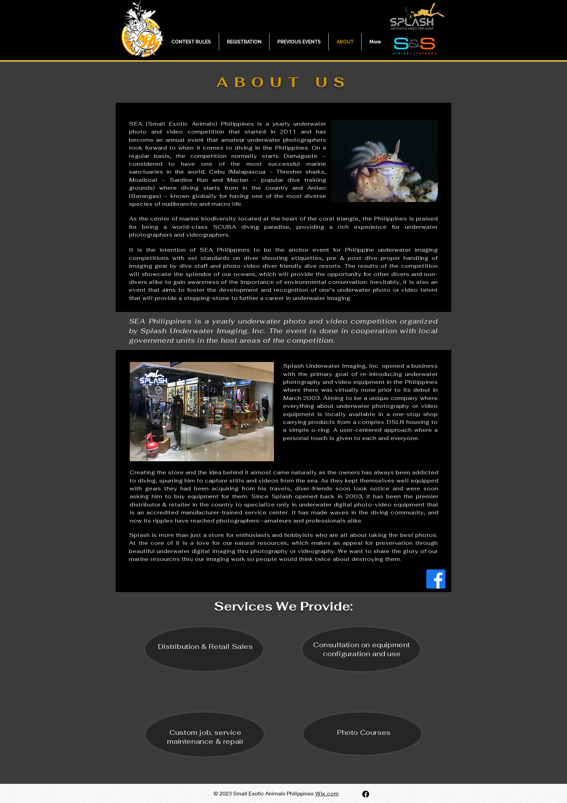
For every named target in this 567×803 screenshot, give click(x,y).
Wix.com (327, 793)
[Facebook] (435, 579)
